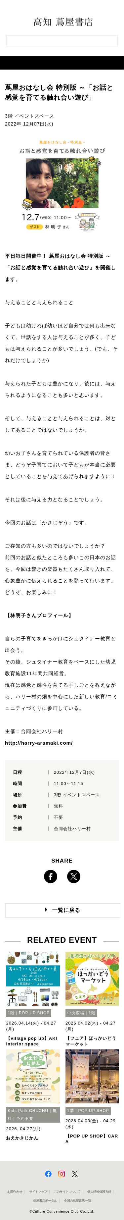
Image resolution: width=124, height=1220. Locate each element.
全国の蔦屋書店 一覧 (77, 1200)
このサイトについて (67, 1191)
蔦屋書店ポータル (45, 1200)
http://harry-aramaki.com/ (39, 743)
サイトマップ (38, 1191)
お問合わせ (14, 1191)
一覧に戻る (66, 910)
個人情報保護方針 (99, 1191)
